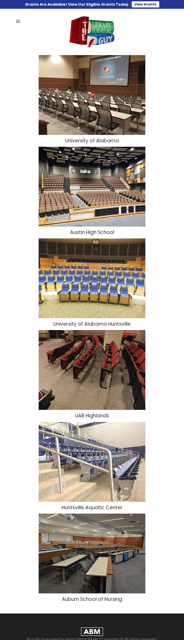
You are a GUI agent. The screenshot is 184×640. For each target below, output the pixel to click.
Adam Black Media (81, 636)
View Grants (145, 4)
